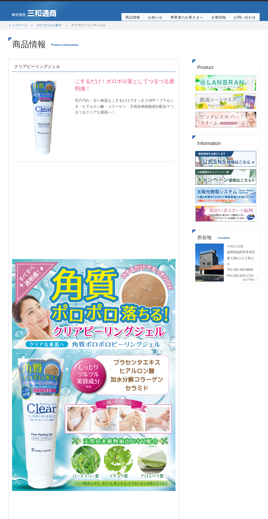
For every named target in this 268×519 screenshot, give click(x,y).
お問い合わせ (245, 17)
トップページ (17, 25)
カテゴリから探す (49, 25)
